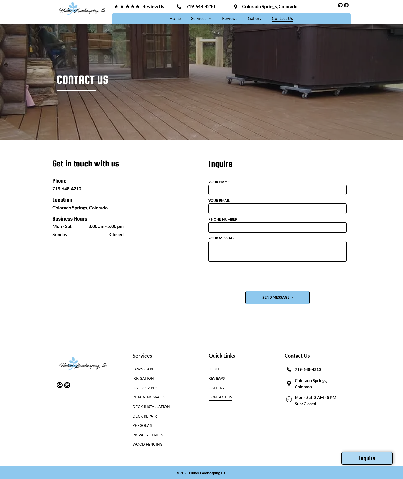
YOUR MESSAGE (222, 238)
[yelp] (340, 6)
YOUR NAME (219, 182)
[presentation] (247, 276)
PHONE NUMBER (222, 219)
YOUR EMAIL (219, 200)
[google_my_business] (346, 6)
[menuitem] (175, 18)
